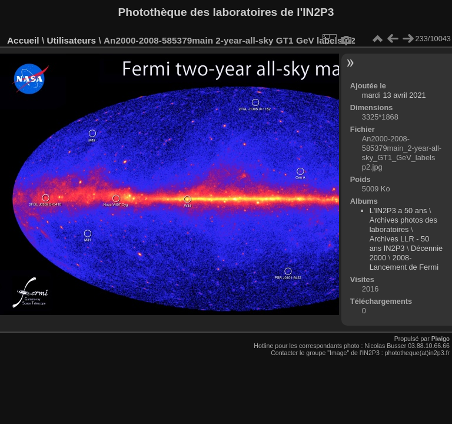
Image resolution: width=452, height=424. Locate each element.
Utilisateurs (71, 40)
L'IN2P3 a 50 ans (398, 210)
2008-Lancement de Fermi (404, 262)
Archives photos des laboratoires (403, 225)
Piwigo (440, 338)
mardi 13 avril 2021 (394, 95)
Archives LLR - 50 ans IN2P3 (400, 243)
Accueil (23, 40)
